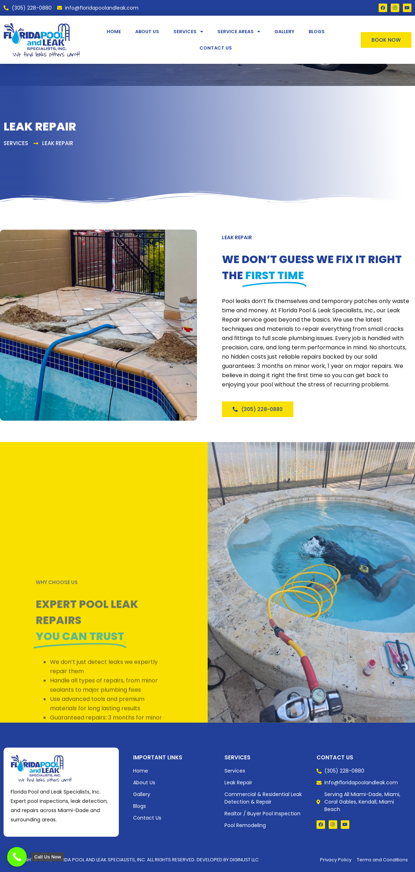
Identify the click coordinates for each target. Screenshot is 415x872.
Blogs (317, 31)
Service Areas (238, 31)
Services (188, 31)
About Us (147, 31)
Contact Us (215, 48)
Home (114, 31)
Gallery (284, 31)
